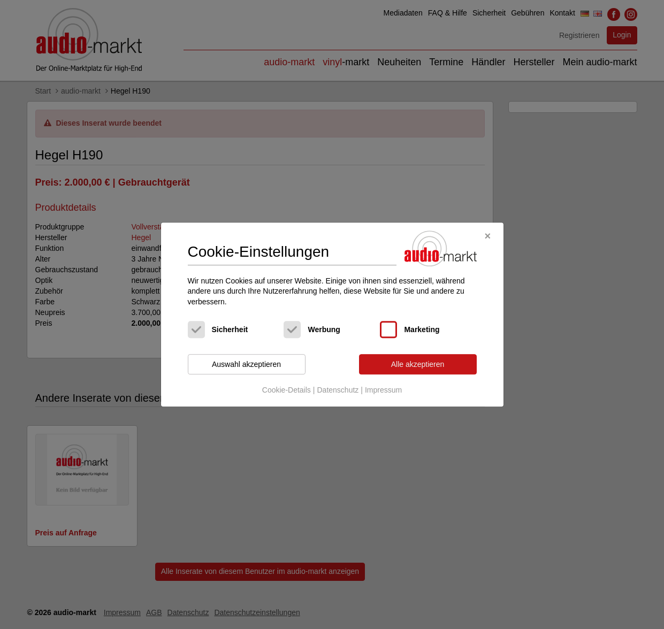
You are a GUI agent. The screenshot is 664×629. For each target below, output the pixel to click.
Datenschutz (337, 390)
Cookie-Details (286, 390)
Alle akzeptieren (418, 364)
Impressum (383, 390)
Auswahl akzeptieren (246, 364)
